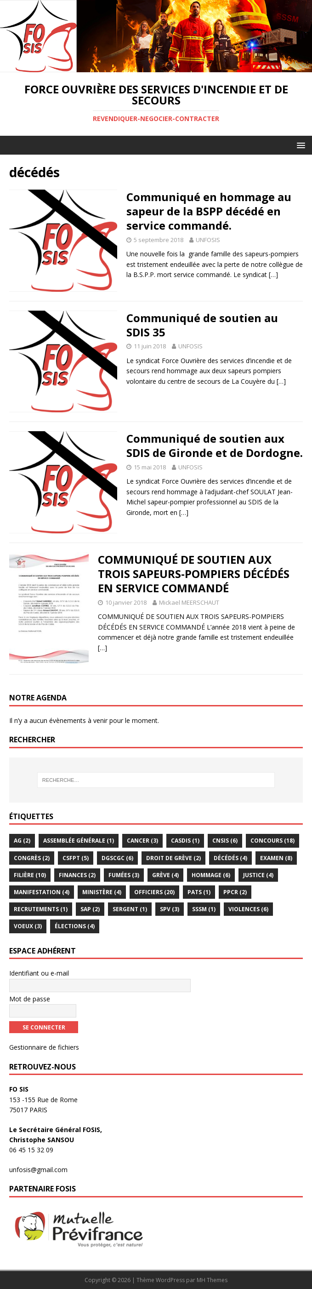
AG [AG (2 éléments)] (22, 840)
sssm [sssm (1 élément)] (204, 909)
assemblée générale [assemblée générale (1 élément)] (78, 840)
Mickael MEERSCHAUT (189, 602)
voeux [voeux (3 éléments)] (28, 926)
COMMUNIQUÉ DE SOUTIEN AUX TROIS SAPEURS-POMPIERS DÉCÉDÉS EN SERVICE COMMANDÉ (193, 573)
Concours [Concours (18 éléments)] (272, 840)
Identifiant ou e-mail (39, 973)
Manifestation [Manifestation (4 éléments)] (41, 892)
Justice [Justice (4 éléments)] (258, 875)
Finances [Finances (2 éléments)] (77, 875)
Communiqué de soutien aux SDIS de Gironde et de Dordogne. (214, 445)
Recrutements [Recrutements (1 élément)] (41, 909)
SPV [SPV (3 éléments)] (169, 909)
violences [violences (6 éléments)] (248, 909)
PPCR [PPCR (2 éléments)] (235, 892)
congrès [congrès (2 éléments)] (32, 858)
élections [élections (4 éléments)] (75, 926)
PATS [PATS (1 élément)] (198, 892)
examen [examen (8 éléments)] (276, 858)
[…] (273, 274)
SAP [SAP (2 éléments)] (90, 909)
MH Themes (212, 1280)
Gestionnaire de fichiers (44, 1047)
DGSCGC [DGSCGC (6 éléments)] (117, 858)
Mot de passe (29, 998)
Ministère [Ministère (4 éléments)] (101, 892)
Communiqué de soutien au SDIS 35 (202, 325)
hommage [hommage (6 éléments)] (211, 875)
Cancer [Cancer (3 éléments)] (142, 840)
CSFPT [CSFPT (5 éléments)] (75, 858)
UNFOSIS (208, 240)
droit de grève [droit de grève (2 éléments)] (173, 858)
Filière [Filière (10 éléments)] (30, 875)
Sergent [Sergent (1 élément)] (130, 909)
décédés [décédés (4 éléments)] (230, 858)
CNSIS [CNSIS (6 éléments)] (225, 840)
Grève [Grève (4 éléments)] (165, 875)
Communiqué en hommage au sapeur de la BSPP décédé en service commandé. (208, 211)
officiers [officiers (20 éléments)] (154, 892)
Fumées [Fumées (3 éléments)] (123, 875)
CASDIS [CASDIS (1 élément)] (185, 840)
